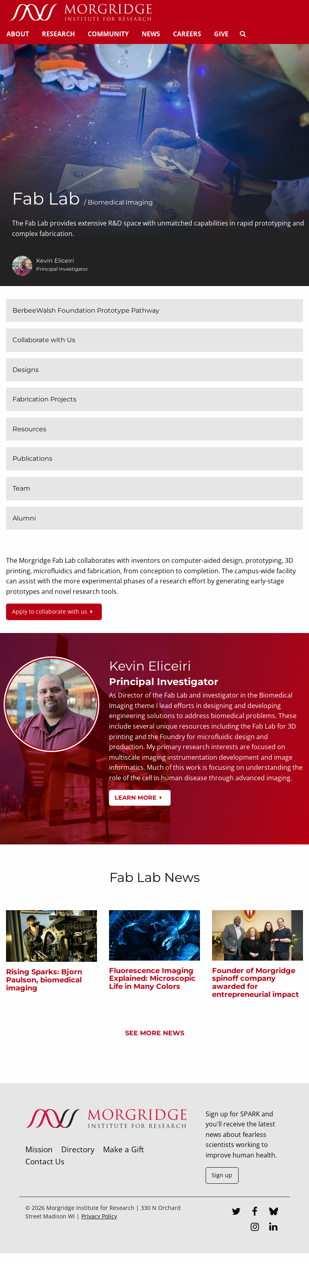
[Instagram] (255, 1227)
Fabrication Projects (44, 399)
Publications (32, 458)
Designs (25, 370)
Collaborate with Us (43, 340)
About (17, 33)
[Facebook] (255, 1212)
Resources (29, 429)
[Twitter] (236, 1212)
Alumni (24, 518)
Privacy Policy (99, 1216)
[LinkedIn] (273, 1227)
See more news (154, 1033)
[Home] (80, 13)
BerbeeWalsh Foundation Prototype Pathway (85, 310)
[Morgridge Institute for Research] (105, 1138)
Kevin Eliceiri (55, 260)
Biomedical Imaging (120, 202)
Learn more (140, 797)
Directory (78, 1149)
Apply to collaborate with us (53, 611)
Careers (187, 33)
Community (108, 33)
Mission (39, 1149)
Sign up (222, 1175)
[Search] (242, 34)
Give (221, 33)
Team (21, 488)
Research (58, 33)
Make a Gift (123, 1149)
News (151, 33)
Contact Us (44, 1161)
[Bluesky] (273, 1212)
